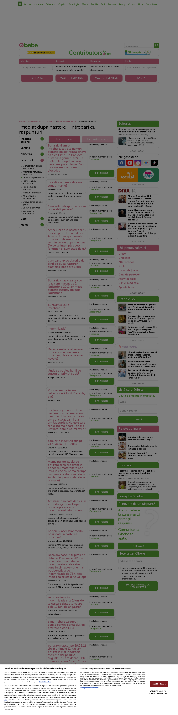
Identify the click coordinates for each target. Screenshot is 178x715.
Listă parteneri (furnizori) (89, 688)
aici (5, 700)
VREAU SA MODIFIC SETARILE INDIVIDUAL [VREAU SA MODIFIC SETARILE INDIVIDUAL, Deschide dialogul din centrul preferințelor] (158, 692)
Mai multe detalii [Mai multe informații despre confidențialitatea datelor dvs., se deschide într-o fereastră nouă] (45, 682)
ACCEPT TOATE (159, 684)
